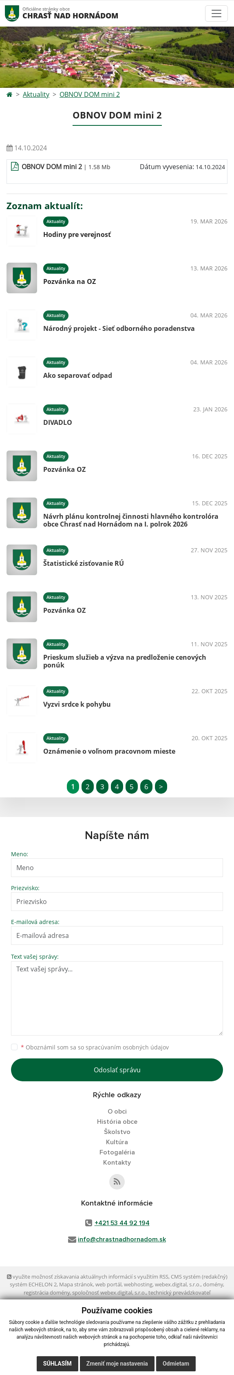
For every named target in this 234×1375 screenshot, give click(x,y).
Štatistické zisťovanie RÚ (83, 563)
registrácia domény (47, 1292)
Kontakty (117, 1162)
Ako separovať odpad (77, 375)
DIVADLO (57, 422)
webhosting (138, 1284)
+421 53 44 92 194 (122, 1223)
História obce (117, 1121)
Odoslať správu (117, 1069)
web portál (108, 1284)
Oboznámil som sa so (95, 1047)
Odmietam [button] (176, 1363)
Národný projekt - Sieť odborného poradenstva (119, 328)
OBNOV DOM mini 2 (90, 94)
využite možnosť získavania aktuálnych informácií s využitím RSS (87, 1276)
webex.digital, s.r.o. (178, 1284)
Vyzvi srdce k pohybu (77, 704)
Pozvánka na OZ (69, 281)
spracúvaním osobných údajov (127, 1047)
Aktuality (36, 94)
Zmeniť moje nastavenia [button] (117, 1363)
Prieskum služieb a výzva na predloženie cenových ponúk (124, 661)
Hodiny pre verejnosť (77, 234)
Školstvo (117, 1132)
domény (213, 1284)
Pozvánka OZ (64, 469)
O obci (117, 1111)
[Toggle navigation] (216, 13)
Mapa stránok (76, 1284)
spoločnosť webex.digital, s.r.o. (109, 1292)
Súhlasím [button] (57, 1363)
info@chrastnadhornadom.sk (122, 1239)
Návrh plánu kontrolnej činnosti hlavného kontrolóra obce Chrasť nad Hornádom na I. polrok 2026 (131, 520)
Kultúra (117, 1142)
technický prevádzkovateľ (179, 1292)
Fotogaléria (117, 1152)
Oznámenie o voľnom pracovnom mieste (109, 751)
